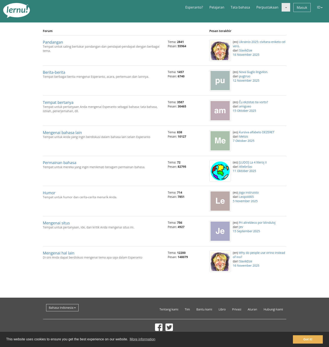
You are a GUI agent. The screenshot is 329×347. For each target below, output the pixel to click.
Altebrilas (245, 167)
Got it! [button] (307, 339)
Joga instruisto (249, 192)
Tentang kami (168, 309)
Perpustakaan (267, 7)
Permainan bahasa (59, 162)
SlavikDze (245, 50)
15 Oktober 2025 (244, 111)
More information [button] (142, 339)
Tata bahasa (240, 7)
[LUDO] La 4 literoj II (253, 162)
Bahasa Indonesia (62, 308)
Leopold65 (246, 197)
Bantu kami (204, 309)
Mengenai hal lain (59, 253)
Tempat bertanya (58, 102)
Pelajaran (216, 7)
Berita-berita (54, 72)
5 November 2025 (245, 201)
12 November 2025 (246, 80)
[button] (286, 7)
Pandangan (53, 42)
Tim (187, 309)
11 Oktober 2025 (244, 171)
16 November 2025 (246, 55)
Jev (241, 227)
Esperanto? (194, 7)
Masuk (302, 7)
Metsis (243, 136)
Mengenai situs (56, 222)
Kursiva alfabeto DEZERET (257, 132)
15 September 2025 (246, 231)
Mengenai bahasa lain (62, 132)
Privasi (236, 309)
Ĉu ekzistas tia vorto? (253, 102)
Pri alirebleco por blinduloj (257, 223)
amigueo (245, 106)
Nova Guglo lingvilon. (253, 72)
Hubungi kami (273, 309)
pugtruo (244, 76)
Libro (222, 309)
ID (320, 7)
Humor (49, 192)
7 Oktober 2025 (243, 141)
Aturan (252, 309)
